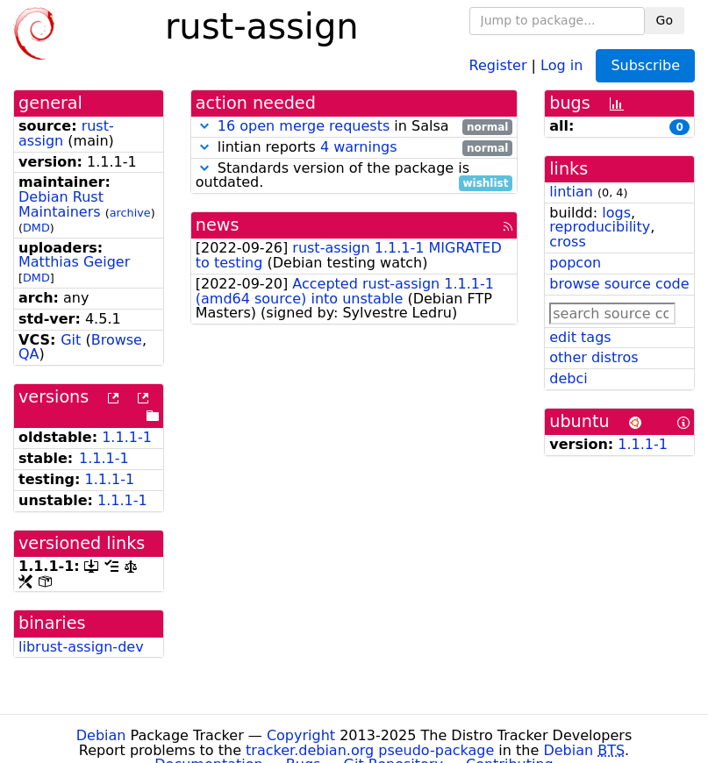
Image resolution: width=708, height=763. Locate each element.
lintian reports (354, 147)
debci (568, 378)
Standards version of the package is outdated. (354, 176)
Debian (101, 735)
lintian (571, 191)
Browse (116, 340)
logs (616, 212)
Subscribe (645, 65)
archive (130, 212)
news (218, 225)
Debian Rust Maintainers (61, 204)
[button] (204, 126)
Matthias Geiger (74, 261)
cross (567, 241)
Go (664, 20)
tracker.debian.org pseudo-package (370, 750)
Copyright (301, 735)
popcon (575, 262)
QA (28, 354)
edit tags (580, 337)
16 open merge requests (304, 126)
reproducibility (599, 226)
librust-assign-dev (81, 646)
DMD (36, 227)
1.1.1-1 (127, 437)
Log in (561, 64)
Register (498, 64)
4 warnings (358, 147)
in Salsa (354, 126)
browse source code (619, 283)
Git (71, 340)
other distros (593, 357)
